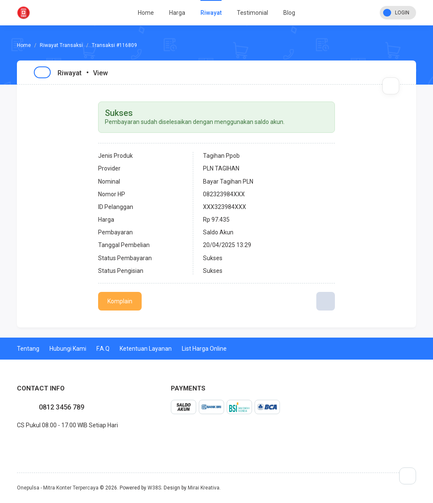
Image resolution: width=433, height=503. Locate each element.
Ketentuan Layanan (146, 348)
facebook (17, 444)
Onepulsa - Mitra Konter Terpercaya (58, 488)
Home (146, 12)
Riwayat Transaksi (61, 45)
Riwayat (211, 12)
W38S (154, 488)
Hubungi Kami (67, 348)
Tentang (28, 348)
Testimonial (252, 12)
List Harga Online (204, 348)
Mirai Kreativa (203, 488)
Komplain (119, 301)
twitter (23, 444)
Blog (289, 12)
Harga (177, 12)
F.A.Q (103, 348)
